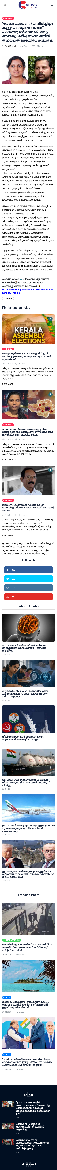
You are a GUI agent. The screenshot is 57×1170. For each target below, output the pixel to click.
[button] (8, 5)
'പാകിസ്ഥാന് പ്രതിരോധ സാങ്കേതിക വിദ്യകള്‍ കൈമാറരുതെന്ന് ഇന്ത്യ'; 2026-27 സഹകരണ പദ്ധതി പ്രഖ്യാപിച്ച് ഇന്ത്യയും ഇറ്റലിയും (27, 1062)
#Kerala (8, 298)
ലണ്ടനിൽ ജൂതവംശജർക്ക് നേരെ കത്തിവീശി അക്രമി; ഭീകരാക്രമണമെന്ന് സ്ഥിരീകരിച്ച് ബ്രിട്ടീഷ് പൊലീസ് (27, 947)
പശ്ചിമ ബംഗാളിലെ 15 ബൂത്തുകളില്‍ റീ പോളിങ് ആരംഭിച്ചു (30, 1127)
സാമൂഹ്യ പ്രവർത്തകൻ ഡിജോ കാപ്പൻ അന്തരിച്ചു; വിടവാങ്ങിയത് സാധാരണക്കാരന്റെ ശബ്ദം (28, 508)
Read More (9, 384)
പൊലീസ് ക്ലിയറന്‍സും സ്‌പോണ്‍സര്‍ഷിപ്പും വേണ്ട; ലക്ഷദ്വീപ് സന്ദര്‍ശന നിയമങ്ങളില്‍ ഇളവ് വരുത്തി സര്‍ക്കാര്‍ (25, 1005)
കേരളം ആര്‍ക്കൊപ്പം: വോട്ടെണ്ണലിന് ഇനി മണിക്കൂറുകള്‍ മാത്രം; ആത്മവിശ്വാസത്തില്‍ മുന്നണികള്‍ (26, 356)
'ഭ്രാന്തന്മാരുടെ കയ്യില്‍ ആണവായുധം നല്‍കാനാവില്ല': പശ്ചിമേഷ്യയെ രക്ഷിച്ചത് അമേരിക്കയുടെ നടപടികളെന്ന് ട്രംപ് (33, 1108)
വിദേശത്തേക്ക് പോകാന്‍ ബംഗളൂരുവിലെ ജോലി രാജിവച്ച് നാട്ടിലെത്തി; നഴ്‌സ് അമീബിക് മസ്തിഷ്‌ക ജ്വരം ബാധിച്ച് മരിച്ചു (27, 432)
